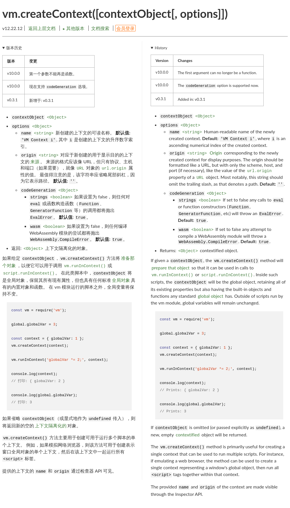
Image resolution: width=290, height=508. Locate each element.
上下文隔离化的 (51, 425)
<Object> (56, 117)
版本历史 (14, 48)
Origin (216, 152)
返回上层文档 (42, 28)
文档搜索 (100, 28)
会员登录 (125, 28)
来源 (34, 161)
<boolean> (61, 197)
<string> (44, 133)
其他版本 (74, 28)
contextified (188, 434)
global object (210, 296)
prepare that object (170, 267)
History (161, 48)
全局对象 (121, 280)
